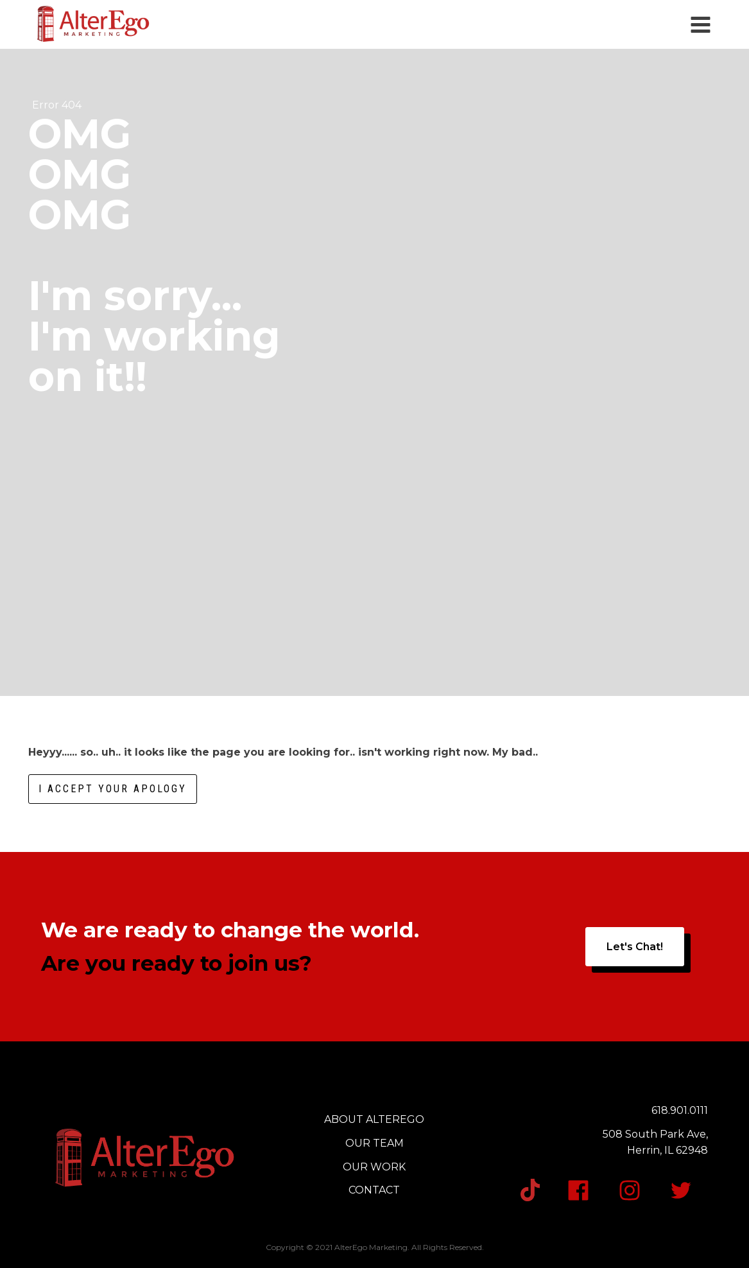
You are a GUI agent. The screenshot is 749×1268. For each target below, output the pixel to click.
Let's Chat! (635, 947)
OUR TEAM (374, 1143)
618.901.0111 (679, 1110)
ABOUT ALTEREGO (374, 1119)
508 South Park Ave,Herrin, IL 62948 (655, 1142)
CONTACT (374, 1190)
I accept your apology (113, 789)
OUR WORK (374, 1167)
